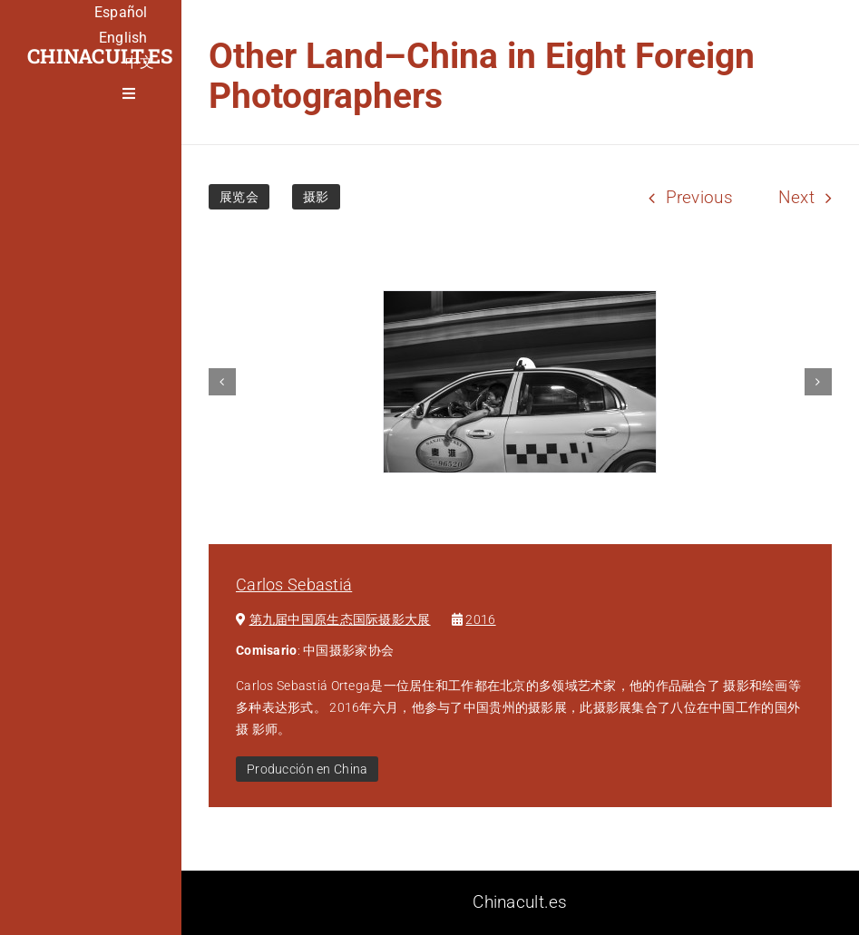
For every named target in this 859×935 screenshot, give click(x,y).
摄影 (316, 197)
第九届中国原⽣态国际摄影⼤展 (340, 619)
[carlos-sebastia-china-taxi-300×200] (520, 381)
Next (796, 197)
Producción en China (307, 769)
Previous (699, 197)
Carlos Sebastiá (294, 584)
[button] (222, 381)
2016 (480, 619)
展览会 (239, 197)
